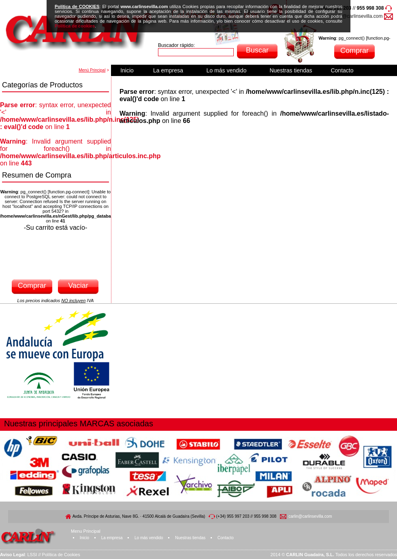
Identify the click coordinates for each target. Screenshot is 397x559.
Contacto (342, 70)
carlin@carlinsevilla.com (357, 16)
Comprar (354, 51)
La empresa (168, 70)
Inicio (127, 70)
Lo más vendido (227, 70)
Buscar (257, 50)
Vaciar (78, 286)
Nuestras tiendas (290, 70)
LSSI (32, 554)
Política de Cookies (61, 554)
